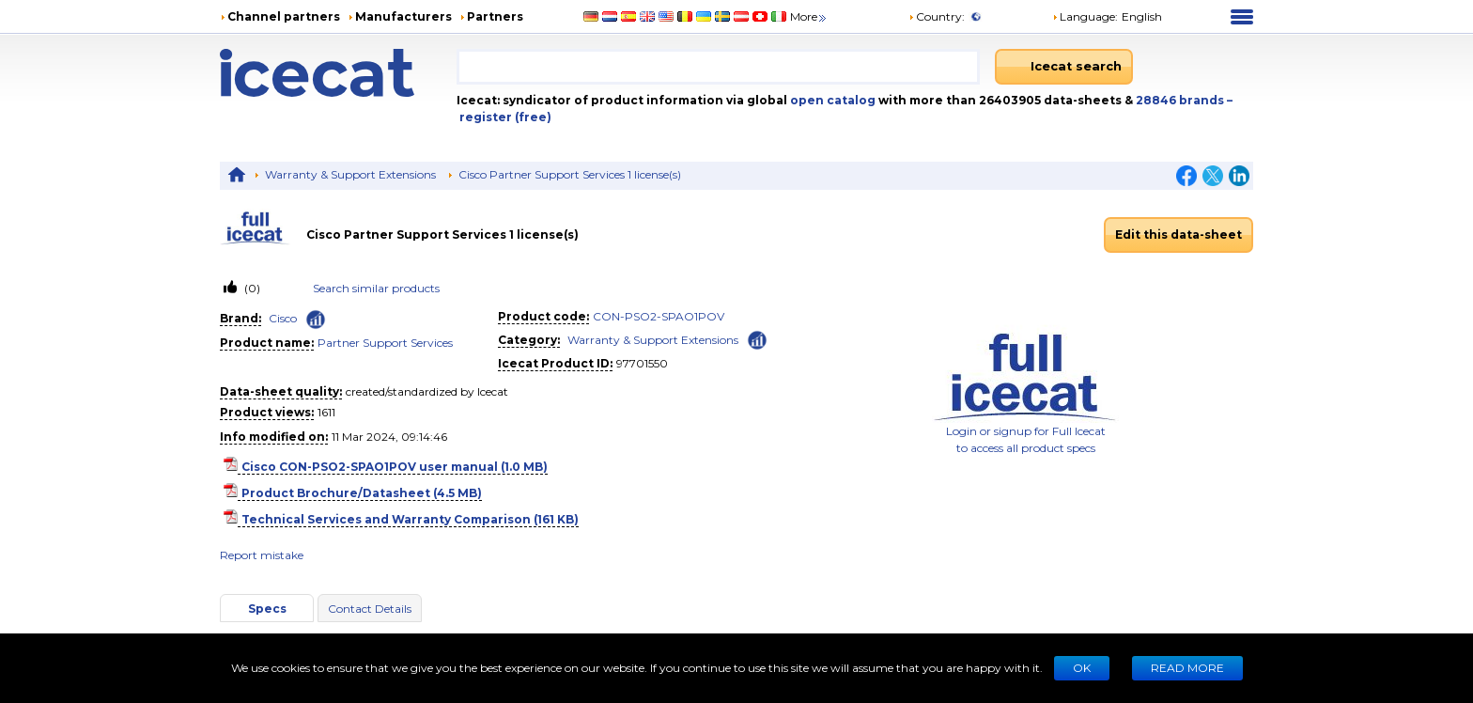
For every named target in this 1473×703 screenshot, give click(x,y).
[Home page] (338, 73)
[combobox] (719, 67)
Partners (495, 16)
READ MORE (1187, 668)
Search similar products (376, 288)
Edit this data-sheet (1178, 234)
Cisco (283, 318)
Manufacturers (403, 16)
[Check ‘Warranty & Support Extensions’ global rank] (757, 339)
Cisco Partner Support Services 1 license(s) (569, 174)
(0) (250, 288)
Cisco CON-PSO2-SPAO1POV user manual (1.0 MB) (394, 467)
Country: (936, 16)
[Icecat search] (1064, 67)
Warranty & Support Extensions (350, 174)
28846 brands (1181, 100)
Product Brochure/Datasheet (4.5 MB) (361, 493)
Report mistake (261, 555)
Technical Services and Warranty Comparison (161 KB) (410, 519)
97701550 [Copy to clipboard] (642, 363)
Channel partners (283, 16)
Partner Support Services (385, 343)
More (809, 16)
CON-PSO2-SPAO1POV (658, 316)
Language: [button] (1085, 16)
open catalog (831, 100)
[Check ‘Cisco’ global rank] (315, 319)
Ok (1082, 668)
